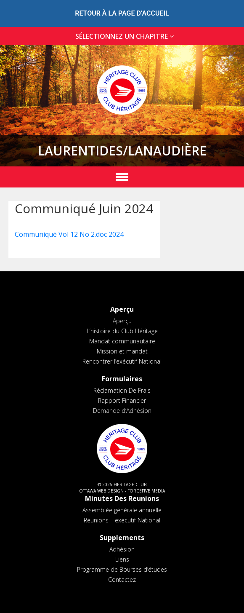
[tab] (122, 36)
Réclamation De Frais (122, 390)
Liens (122, 559)
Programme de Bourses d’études (122, 569)
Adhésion (122, 549)
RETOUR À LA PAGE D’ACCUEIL (122, 13)
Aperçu (122, 321)
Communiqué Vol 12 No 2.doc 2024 (69, 234)
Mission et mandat (122, 351)
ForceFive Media (146, 491)
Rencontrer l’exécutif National (122, 361)
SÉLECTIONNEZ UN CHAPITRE (126, 36)
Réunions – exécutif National (122, 520)
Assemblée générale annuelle (122, 510)
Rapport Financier (122, 400)
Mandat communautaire (122, 341)
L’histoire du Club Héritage (122, 331)
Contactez (122, 580)
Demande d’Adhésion (122, 411)
